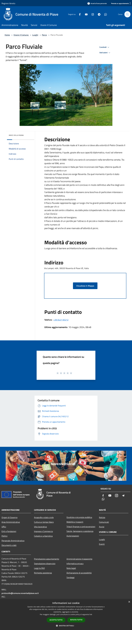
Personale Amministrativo (13, 540)
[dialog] (66, 614)
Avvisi (101, 526)
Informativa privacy (75, 563)
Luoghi (35, 34)
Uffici (4, 526)
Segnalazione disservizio (44, 563)
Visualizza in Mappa (85, 285)
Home (7, 34)
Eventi (102, 544)
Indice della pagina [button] (16, 135)
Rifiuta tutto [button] (76, 620)
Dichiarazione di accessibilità (79, 572)
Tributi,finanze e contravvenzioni (81, 526)
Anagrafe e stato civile (44, 517)
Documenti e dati (9, 545)
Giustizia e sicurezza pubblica (79, 517)
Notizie (102, 517)
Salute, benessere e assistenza (80, 531)
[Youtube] (85, 14)
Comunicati (104, 522)
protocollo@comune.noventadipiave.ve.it (20, 593)
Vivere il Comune (21, 34)
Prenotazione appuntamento (46, 558)
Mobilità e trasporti (75, 521)
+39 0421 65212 (60, 319)
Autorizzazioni (73, 535)
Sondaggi (71, 577)
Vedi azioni (105, 52)
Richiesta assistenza (43, 572)
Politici (4, 535)
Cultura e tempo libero (44, 522)
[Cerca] (127, 14)
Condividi (104, 47)
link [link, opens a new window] (90, 614)
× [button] (129, 602)
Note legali (71, 568)
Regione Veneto (8, 3)
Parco (44, 34)
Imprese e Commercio (43, 531)
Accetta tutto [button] (56, 620)
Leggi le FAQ (39, 568)
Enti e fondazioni (9, 531)
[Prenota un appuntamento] (120, 3)
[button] (66, 625)
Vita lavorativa (40, 526)
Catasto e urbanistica (43, 535)
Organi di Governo (9, 517)
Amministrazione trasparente (79, 558)
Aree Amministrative (11, 522)
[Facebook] (78, 14)
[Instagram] (91, 14)
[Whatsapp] (104, 14)
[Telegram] (98, 14)
